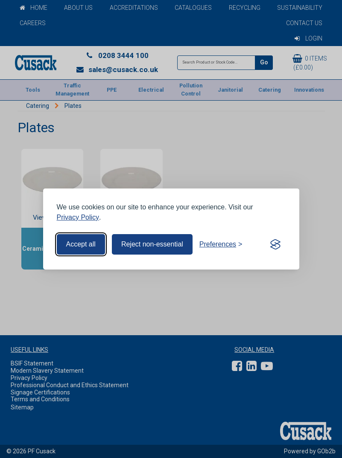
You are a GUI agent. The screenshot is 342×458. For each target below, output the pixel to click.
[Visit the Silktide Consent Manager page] (275, 244)
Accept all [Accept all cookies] (81, 244)
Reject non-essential (152, 244)
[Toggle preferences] (221, 244)
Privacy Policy (78, 217)
